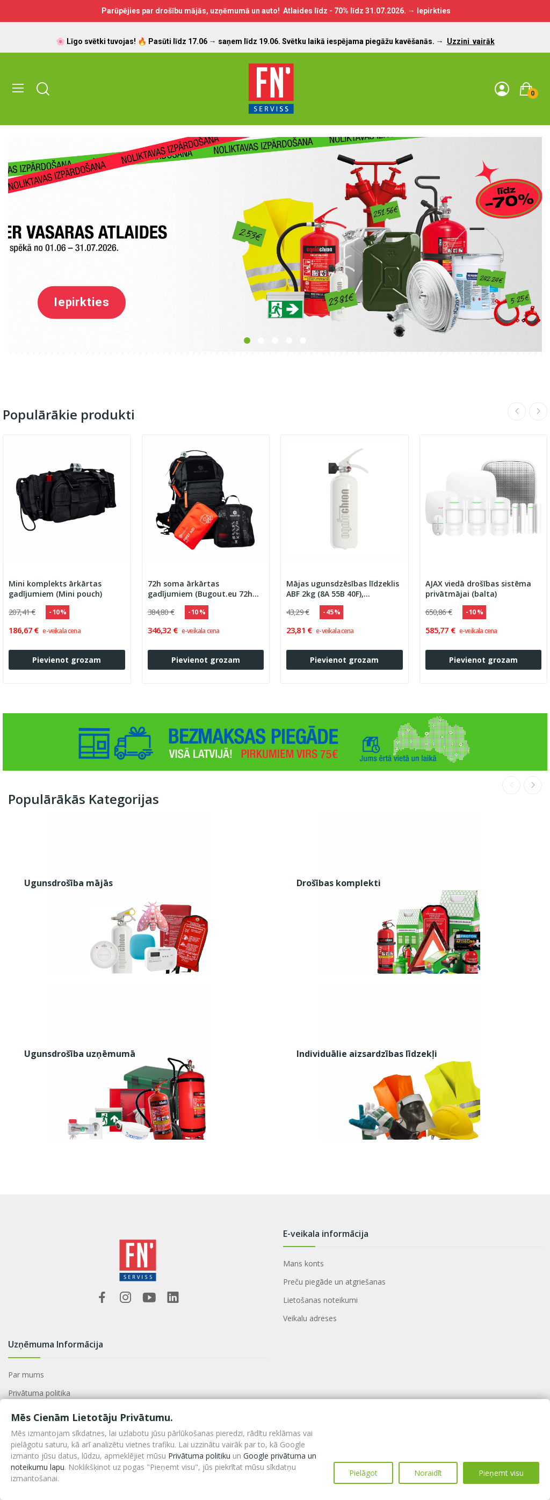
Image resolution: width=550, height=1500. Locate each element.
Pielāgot (363, 1473)
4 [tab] (289, 340)
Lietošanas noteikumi (320, 1300)
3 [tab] (275, 340)
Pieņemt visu (501, 1473)
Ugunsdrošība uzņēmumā (79, 1053)
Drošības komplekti (338, 883)
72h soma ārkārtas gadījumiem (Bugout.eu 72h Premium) (200, 589)
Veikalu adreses (310, 1318)
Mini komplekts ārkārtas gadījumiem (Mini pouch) (55, 588)
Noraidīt (428, 1473)
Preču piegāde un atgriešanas (334, 1282)
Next (538, 411)
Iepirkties (82, 302)
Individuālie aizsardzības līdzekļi (366, 1053)
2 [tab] (261, 340)
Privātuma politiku (199, 1456)
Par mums (26, 1374)
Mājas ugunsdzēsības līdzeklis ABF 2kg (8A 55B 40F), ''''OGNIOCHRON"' (342, 589)
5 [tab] (303, 340)
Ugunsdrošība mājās (68, 883)
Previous (517, 411)
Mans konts (303, 1263)
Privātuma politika (39, 1393)
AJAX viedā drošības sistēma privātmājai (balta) (478, 588)
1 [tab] (247, 340)
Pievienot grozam (66, 660)
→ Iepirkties (429, 10)
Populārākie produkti (69, 414)
